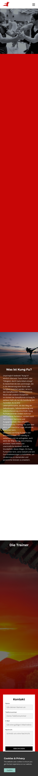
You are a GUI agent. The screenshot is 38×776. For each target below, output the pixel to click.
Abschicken (19, 748)
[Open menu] (33, 4)
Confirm (10, 770)
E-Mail (7, 721)
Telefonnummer (11, 712)
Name (7, 703)
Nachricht (8, 730)
